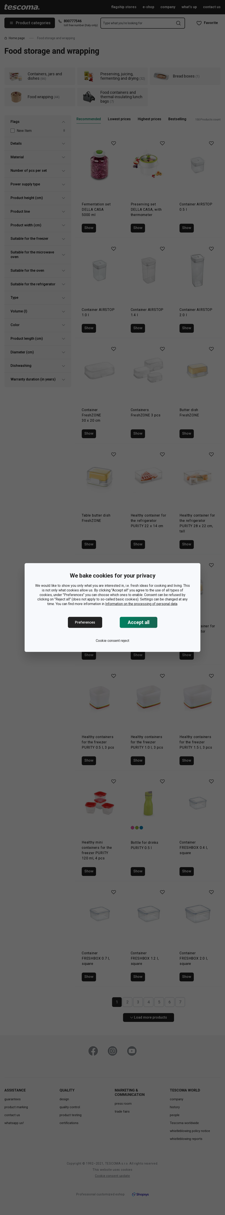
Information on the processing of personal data (141, 604)
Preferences (85, 622)
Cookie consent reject (112, 641)
